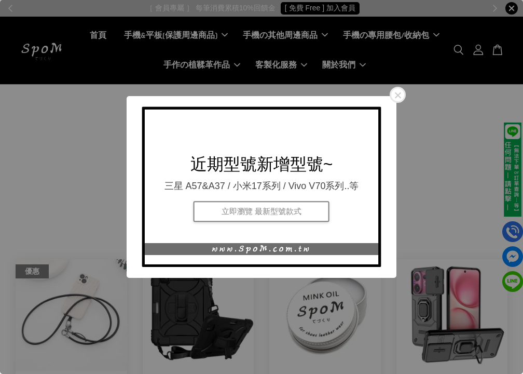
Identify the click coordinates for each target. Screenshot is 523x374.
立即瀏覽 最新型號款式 (261, 211)
